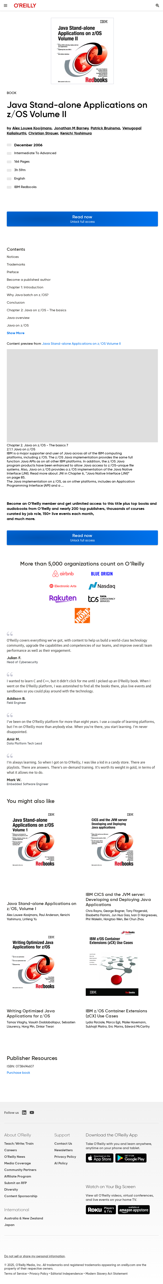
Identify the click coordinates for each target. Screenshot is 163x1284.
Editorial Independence (67, 1274)
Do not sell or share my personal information (34, 1256)
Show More (15, 333)
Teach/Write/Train (19, 1143)
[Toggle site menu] (5, 5)
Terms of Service (15, 1274)
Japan (9, 1225)
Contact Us (63, 1143)
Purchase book (18, 1073)
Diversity (11, 1189)
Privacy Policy (65, 1156)
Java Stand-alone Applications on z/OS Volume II (81, 344)
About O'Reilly (17, 1134)
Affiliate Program (17, 1176)
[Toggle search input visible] (157, 5)
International (16, 1209)
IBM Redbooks (25, 187)
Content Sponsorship (20, 1196)
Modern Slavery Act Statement (107, 1274)
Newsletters (63, 1150)
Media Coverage (17, 1163)
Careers (10, 1150)
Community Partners (20, 1170)
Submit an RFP (15, 1183)
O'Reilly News (14, 1156)
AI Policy (60, 1163)
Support (62, 1134)
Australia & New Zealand (23, 1218)
